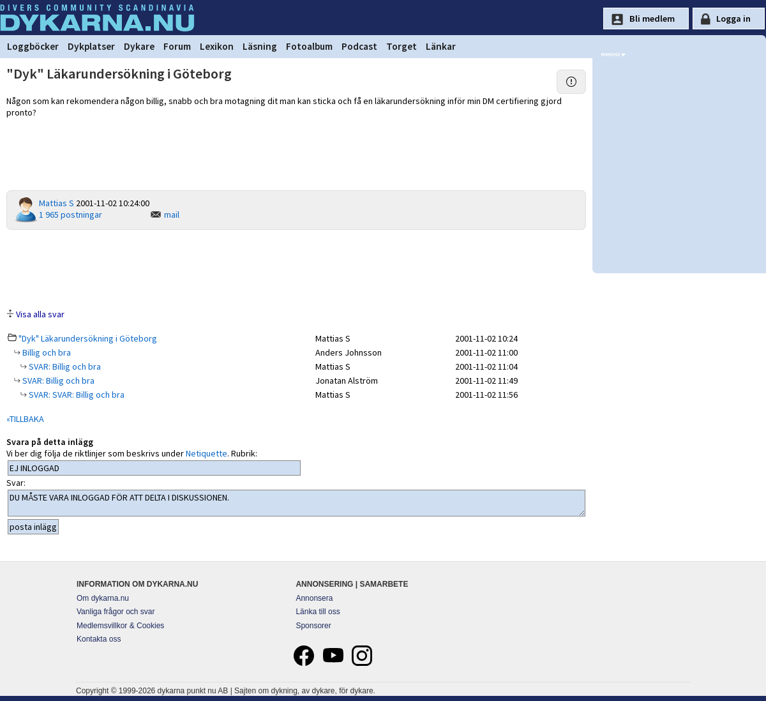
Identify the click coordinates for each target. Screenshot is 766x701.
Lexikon (217, 46)
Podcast (359, 46)
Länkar (441, 46)
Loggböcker (33, 46)
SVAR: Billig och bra (64, 366)
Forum (177, 46)
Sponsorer (313, 625)
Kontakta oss (99, 639)
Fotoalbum (309, 46)
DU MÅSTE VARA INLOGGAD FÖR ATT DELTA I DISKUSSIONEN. (296, 503)
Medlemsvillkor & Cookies (120, 625)
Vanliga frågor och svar (116, 611)
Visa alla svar (40, 314)
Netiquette (206, 453)
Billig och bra (45, 352)
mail (171, 214)
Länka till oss (318, 611)
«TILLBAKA (25, 419)
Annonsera (314, 598)
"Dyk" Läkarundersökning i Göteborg (88, 338)
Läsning (260, 46)
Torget (401, 46)
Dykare (139, 46)
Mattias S (56, 203)
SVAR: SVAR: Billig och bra (75, 394)
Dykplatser (91, 46)
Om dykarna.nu (103, 598)
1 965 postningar (70, 214)
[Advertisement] (296, 268)
